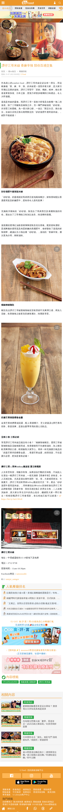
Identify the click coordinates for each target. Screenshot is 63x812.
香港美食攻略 (39, 792)
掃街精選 (47, 789)
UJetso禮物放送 (50, 804)
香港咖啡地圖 (25, 804)
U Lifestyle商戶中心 (21, 795)
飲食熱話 (28, 702)
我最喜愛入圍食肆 (28, 682)
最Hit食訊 (6, 8)
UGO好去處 (37, 804)
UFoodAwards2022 (10, 682)
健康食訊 (27, 789)
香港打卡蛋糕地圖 (10, 804)
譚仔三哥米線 (44, 682)
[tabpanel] (31, 15)
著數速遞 (52, 8)
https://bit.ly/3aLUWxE (11, 499)
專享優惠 (6, 795)
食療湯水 (27, 792)
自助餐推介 (7, 802)
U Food (23, 74)
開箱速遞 (18, 8)
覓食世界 (41, 8)
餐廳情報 (23, 71)
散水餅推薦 (18, 802)
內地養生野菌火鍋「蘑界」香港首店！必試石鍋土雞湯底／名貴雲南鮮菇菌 (39, 724)
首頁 (3, 71)
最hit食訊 (12, 71)
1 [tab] (28, 17)
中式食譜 (17, 792)
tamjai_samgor (12, 579)
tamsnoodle (21, 574)
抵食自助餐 (30, 8)
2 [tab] (31, 17)
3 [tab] (35, 17)
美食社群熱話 (48, 802)
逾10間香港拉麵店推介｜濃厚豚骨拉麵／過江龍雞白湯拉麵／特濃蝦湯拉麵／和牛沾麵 (39, 755)
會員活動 (51, 792)
